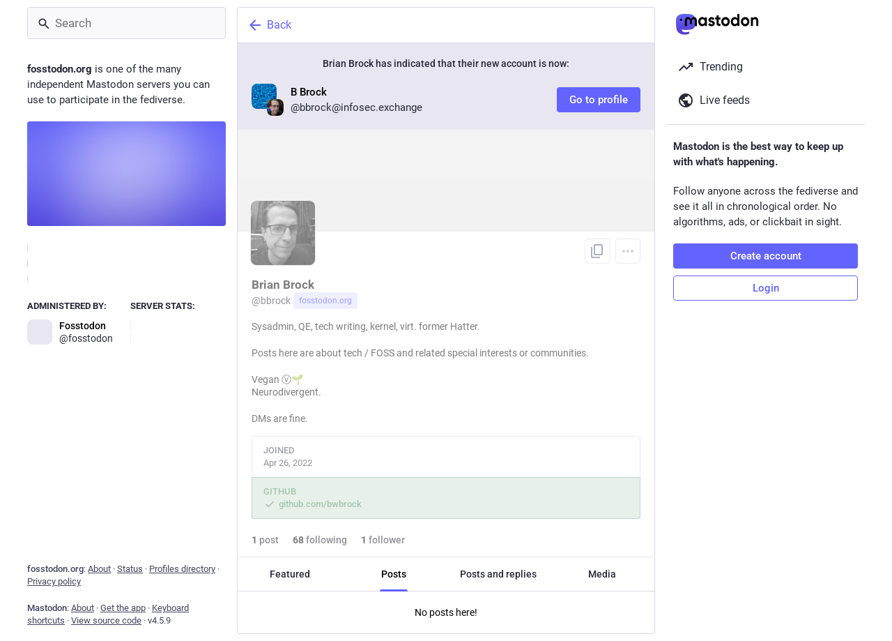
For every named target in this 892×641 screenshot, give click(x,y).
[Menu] (627, 251)
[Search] (126, 23)
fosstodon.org (325, 301)
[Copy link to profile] (597, 251)
